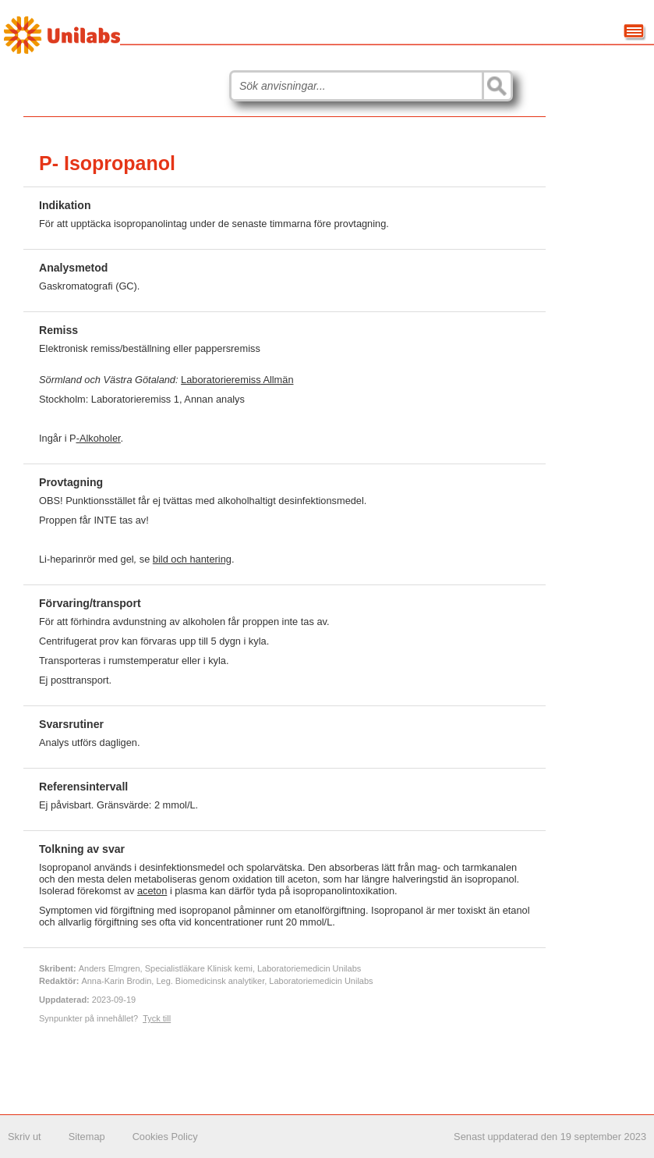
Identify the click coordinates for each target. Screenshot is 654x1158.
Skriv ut (24, 1136)
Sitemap (87, 1136)
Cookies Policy (165, 1136)
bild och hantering (192, 559)
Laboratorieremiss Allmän (237, 379)
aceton (152, 891)
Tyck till (157, 1018)
